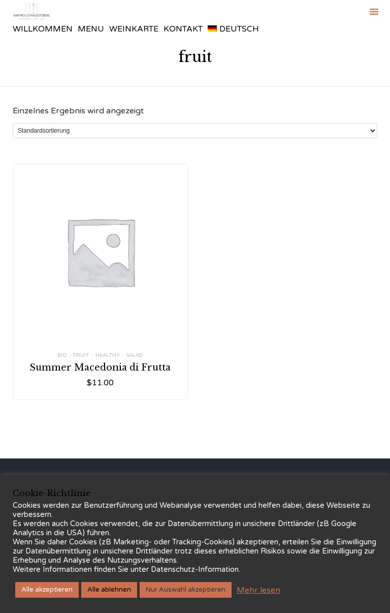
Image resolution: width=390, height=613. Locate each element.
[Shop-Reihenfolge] (195, 130)
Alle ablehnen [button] (109, 590)
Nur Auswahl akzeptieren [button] (185, 590)
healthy (107, 355)
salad (134, 355)
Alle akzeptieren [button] (47, 590)
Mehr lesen (258, 590)
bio (62, 355)
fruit (81, 355)
